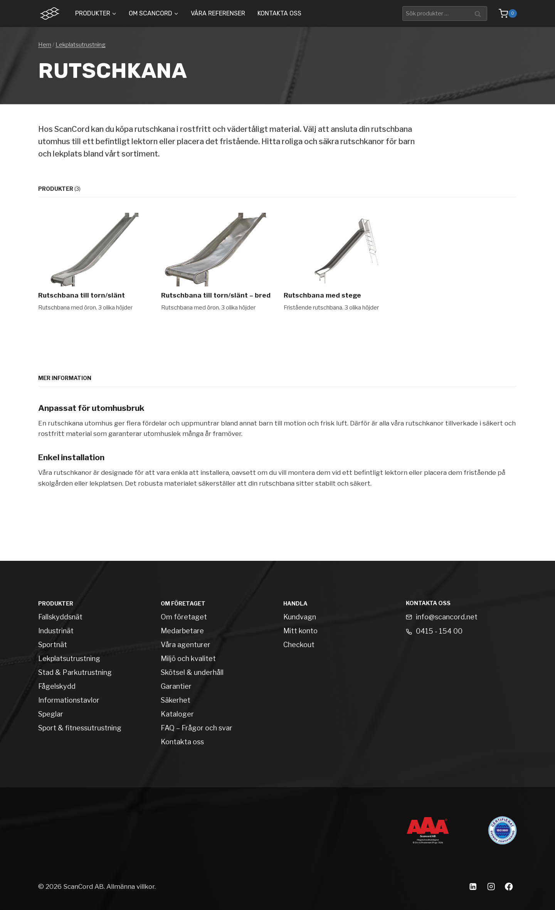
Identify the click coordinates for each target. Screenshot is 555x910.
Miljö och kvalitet (188, 658)
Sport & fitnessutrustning (79, 728)
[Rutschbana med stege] (339, 262)
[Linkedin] (473, 887)
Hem (44, 44)
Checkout (298, 645)
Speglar (50, 714)
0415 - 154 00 (439, 631)
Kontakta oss (279, 13)
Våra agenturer (185, 645)
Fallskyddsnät (60, 617)
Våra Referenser (218, 13)
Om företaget (184, 617)
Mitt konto (300, 631)
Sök (479, 13)
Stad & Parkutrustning (75, 672)
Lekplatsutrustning (81, 44)
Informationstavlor (68, 700)
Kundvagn (299, 617)
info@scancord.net (447, 617)
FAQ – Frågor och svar (196, 728)
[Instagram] (491, 887)
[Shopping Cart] (504, 13)
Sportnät (52, 645)
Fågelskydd (57, 686)
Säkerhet (175, 700)
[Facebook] (509, 887)
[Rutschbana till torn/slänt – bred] (216, 262)
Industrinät (56, 631)
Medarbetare (182, 631)
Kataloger (177, 714)
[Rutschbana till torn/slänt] (93, 262)
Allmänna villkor (130, 886)
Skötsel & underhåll (192, 672)
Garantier (176, 686)
